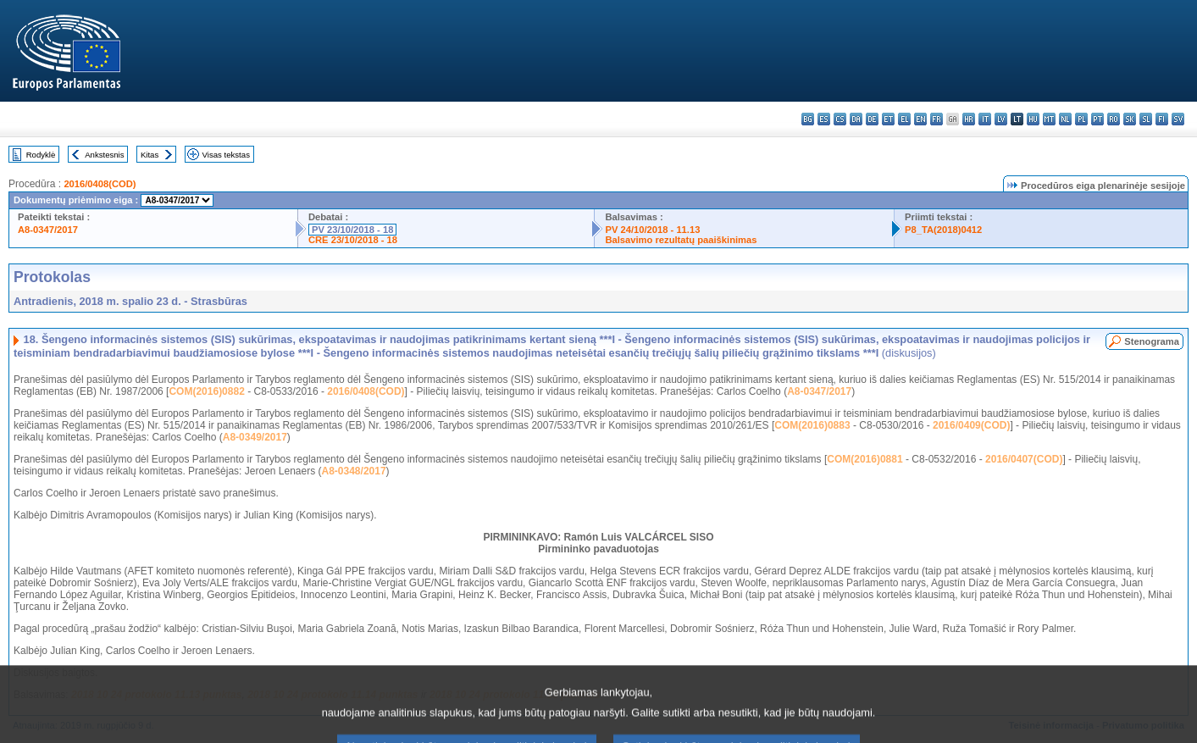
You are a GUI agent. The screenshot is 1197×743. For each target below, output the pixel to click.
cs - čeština (840, 119)
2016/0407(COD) (1023, 459)
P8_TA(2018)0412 (943, 230)
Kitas (149, 154)
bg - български (807, 119)
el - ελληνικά (904, 119)
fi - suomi (1161, 119)
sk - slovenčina (1129, 119)
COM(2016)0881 (864, 459)
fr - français (936, 119)
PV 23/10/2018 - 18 (352, 230)
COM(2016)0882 (206, 391)
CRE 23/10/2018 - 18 (352, 240)
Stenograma (1151, 341)
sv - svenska (1178, 119)
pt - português (1097, 119)
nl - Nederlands (1065, 119)
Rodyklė (41, 154)
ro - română (1113, 119)
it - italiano (984, 119)
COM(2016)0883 (812, 425)
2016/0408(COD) (100, 184)
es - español (823, 119)
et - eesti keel (888, 119)
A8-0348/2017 (354, 471)
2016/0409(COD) (971, 425)
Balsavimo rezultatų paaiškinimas (680, 240)
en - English (920, 119)
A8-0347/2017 (48, 230)
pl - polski (1081, 119)
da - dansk (856, 119)
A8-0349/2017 (255, 437)
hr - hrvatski (968, 119)
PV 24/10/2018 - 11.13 (652, 230)
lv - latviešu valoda (1001, 119)
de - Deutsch (872, 119)
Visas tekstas (226, 154)
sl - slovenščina (1145, 119)
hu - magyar (1033, 119)
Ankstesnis (104, 154)
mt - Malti (1049, 119)
